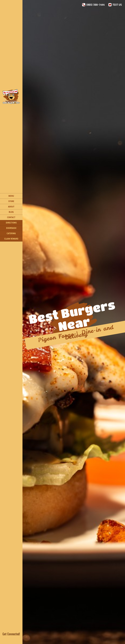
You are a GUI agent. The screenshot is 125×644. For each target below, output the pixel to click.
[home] (11, 96)
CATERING (11, 233)
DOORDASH (11, 228)
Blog (11, 212)
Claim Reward (11, 238)
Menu (11, 196)
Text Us (117, 4)
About (11, 206)
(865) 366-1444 (95, 4)
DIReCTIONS (11, 222)
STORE (11, 201)
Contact (11, 217)
